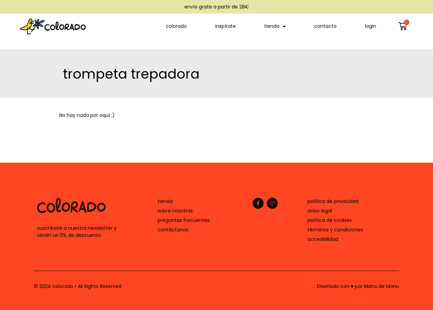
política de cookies (329, 220)
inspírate (225, 26)
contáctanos (173, 229)
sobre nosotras (175, 210)
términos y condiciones (335, 229)
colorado (176, 26)
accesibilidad (322, 239)
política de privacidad (333, 201)
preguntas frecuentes (184, 220)
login (370, 26)
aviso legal (319, 210)
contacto (325, 26)
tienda (275, 26)
